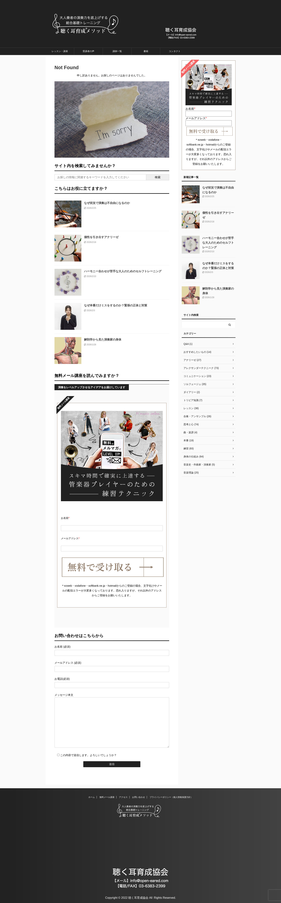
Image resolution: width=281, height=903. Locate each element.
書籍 (146, 51)
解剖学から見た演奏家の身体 (102, 339)
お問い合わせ (138, 797)
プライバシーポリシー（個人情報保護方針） (171, 797)
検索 (158, 177)
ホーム (91, 797)
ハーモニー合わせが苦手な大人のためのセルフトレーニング (122, 271)
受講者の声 (88, 51)
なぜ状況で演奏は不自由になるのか (107, 202)
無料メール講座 (107, 797)
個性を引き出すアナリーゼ (101, 237)
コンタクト (174, 51)
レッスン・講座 (60, 51)
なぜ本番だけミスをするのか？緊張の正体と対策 (115, 305)
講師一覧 (117, 51)
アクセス (123, 797)
